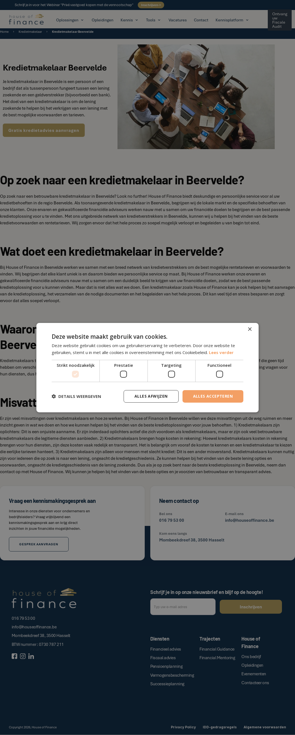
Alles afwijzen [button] (151, 396)
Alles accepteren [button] (213, 396)
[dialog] (147, 367)
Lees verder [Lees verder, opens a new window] (221, 352)
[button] (76, 396)
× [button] (250, 329)
